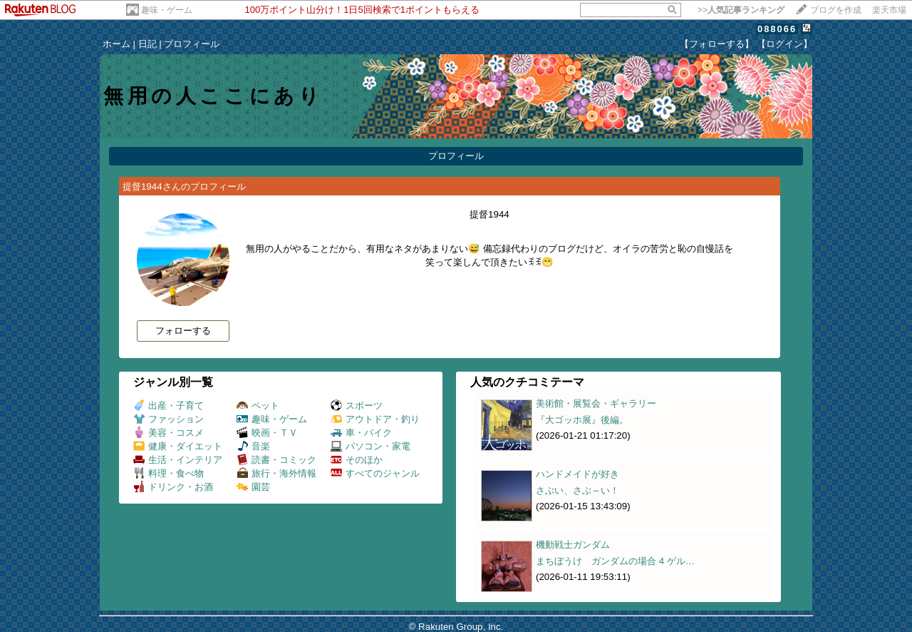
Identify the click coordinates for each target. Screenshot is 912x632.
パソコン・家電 (370, 446)
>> (741, 10)
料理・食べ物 (168, 473)
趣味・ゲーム (166, 10)
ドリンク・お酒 (173, 486)
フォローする (183, 330)
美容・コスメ (168, 432)
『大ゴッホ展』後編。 (582, 419)
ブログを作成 (835, 10)
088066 (777, 29)
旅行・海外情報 (276, 473)
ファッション (168, 419)
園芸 (253, 486)
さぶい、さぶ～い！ (577, 490)
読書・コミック (276, 459)
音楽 (253, 446)
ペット (258, 405)
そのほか (357, 459)
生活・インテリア (177, 459)
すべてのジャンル (375, 473)
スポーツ (357, 405)
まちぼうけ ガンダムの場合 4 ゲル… (615, 561)
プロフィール (191, 44)
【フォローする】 (717, 44)
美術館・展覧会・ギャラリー (596, 403)
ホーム (116, 44)
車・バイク (361, 432)
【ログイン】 (784, 44)
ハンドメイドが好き (577, 474)
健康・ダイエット (177, 446)
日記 (147, 44)
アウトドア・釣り (375, 419)
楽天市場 (889, 10)
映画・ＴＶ (267, 432)
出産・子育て (168, 405)
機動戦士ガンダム (573, 544)
